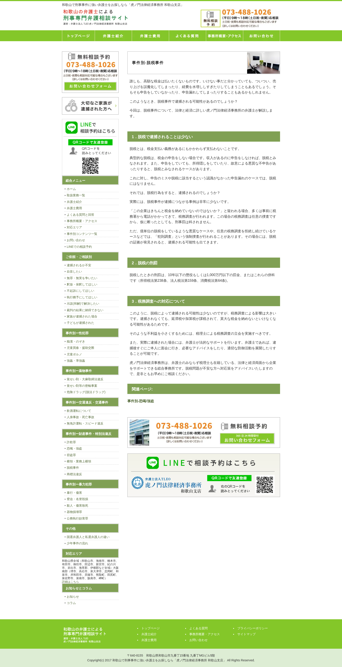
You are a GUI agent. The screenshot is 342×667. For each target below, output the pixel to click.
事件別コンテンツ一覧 (82, 234)
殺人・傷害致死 (77, 505)
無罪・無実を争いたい (82, 278)
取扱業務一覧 (76, 195)
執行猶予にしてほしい (82, 297)
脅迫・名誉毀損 (77, 499)
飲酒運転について (79, 410)
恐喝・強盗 (74, 448)
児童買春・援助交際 (80, 348)
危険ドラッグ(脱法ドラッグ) (86, 392)
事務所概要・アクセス (224, 35)
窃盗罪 (71, 455)
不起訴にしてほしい (80, 290)
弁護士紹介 (113, 35)
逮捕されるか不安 (79, 265)
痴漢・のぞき (76, 341)
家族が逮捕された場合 (82, 316)
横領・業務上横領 (79, 461)
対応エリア (74, 227)
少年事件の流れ (77, 543)
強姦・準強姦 (76, 360)
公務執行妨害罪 (77, 518)
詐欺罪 (71, 442)
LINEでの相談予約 (79, 246)
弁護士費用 (150, 35)
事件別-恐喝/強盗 (140, 401)
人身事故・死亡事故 (80, 417)
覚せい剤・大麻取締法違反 (85, 379)
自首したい (74, 271)
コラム (71, 603)
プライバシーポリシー (252, 628)
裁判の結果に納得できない (85, 310)
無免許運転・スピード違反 (85, 423)
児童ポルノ (74, 354)
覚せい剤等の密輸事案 (82, 385)
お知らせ (73, 596)
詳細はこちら (70, 581)
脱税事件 (73, 467)
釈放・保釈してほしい (82, 284)
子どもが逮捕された (80, 322)
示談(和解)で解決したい (83, 303)
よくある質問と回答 (80, 214)
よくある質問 (187, 35)
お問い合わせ (261, 35)
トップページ (78, 35)
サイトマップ (246, 634)
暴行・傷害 (74, 492)
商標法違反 (74, 474)
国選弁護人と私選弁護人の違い (88, 537)
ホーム (71, 189)
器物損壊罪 (74, 512)
